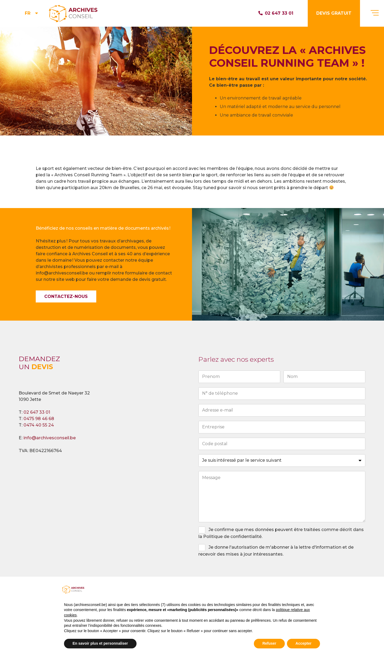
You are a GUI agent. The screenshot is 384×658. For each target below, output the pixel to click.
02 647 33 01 (36, 412)
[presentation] (238, 572)
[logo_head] (73, 13)
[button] (31, 13)
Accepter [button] (303, 643)
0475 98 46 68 (38, 418)
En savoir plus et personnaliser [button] (100, 643)
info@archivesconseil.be (49, 437)
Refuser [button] (269, 643)
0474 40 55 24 (38, 425)
